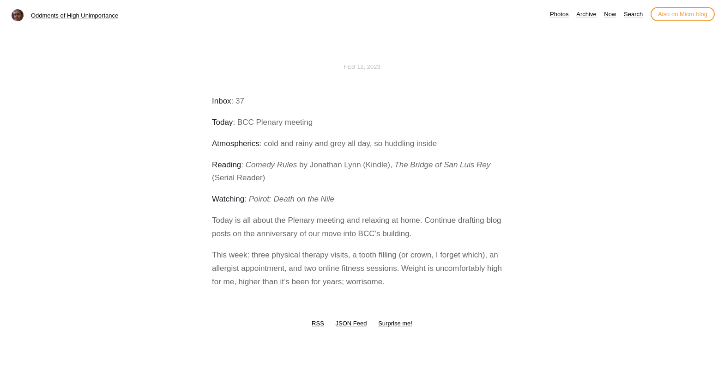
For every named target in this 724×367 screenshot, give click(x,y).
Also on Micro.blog (682, 14)
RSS (318, 323)
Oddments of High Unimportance (74, 15)
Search (633, 14)
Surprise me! (395, 323)
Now (610, 14)
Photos (559, 14)
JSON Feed (351, 323)
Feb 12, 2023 (362, 66)
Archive (586, 14)
